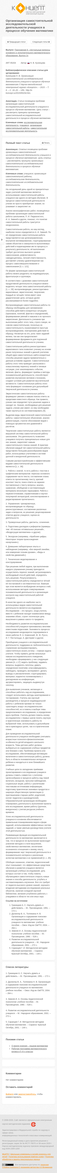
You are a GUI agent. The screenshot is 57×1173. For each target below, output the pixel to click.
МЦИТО (5, 1154)
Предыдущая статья (16, 42)
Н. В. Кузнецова (36, 63)
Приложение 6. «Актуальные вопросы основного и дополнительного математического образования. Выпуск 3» (28, 53)
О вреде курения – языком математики (30, 1046)
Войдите (10, 1094)
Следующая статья (41, 42)
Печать (46, 143)
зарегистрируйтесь (27, 1094)
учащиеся (24, 125)
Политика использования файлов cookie (26, 1157)
